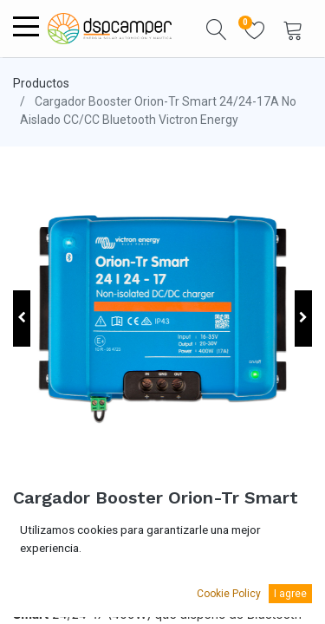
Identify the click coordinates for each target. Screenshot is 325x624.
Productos (41, 83)
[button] (217, 29)
